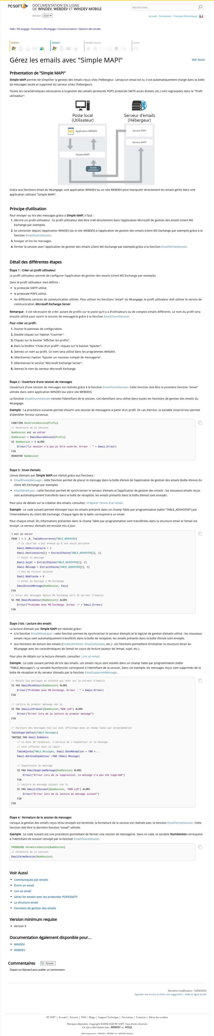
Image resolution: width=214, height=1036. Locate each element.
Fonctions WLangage (43, 29)
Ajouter (47, 973)
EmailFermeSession (174, 247)
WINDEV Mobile (125, 1033)
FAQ (83, 1017)
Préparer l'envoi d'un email (105, 504)
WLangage (23, 29)
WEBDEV (19, 960)
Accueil (153, 16)
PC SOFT (51, 1017)
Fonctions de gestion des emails (35, 918)
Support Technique (108, 1017)
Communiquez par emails (31, 890)
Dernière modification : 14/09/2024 (187, 1001)
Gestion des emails (90, 29)
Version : (37, 15)
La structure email (26, 913)
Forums (74, 1017)
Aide (12, 29)
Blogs (92, 1017)
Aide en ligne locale (195, 1004)
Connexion (165, 16)
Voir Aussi (198, 59)
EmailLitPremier (72, 649)
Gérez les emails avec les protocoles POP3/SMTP (45, 907)
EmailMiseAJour (24, 492)
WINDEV (19, 954)
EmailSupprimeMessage (101, 677)
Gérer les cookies (158, 1017)
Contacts (141, 1017)
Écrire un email (24, 895)
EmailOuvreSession (38, 235)
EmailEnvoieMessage (28, 482)
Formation (127, 1017)
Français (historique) (185, 16)
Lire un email (91, 661)
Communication (67, 29)
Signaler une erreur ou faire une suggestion (159, 1004)
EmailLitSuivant (95, 649)
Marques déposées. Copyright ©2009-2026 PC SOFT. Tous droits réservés (107, 1024)
